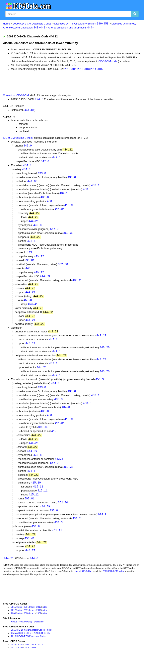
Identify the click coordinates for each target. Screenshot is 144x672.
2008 (26, 625)
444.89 (32, 183)
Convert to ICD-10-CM (16, 96)
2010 (67, 69)
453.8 (27, 305)
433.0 (71, 179)
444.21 (33, 224)
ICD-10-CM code (107, 61)
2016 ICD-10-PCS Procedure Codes (28, 648)
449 (29, 256)
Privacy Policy (25, 634)
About (14, 634)
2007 (38, 625)
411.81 (60, 212)
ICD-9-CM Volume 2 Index (18, 139)
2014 (93, 69)
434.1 (63, 195)
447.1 (56, 159)
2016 (13, 657)
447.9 (27, 147)
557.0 (54, 232)
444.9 (27, 167)
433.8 (42, 175)
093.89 (43, 436)
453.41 (33, 309)
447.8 (45, 163)
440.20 (101, 342)
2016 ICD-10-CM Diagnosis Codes (28, 642)
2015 (100, 69)
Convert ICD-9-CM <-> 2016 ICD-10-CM (30, 645)
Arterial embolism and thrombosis (71, 27)
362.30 (68, 236)
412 (53, 440)
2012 (80, 69)
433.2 (76, 285)
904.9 (102, 525)
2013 (87, 69)
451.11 (57, 542)
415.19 (36, 493)
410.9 (68, 208)
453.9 (99, 387)
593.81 (30, 264)
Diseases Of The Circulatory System (81, 23)
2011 (74, 69)
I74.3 (39, 100)
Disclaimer (39, 634)
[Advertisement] (46, 82)
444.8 (34, 570)
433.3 (58, 407)
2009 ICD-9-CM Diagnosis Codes (32, 23)
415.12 (39, 260)
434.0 (66, 415)
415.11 (38, 497)
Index (19, 619)
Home (6, 23)
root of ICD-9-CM (83, 583)
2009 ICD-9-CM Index (113, 583)
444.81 (29, 111)
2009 (13, 625)
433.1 (95, 187)
